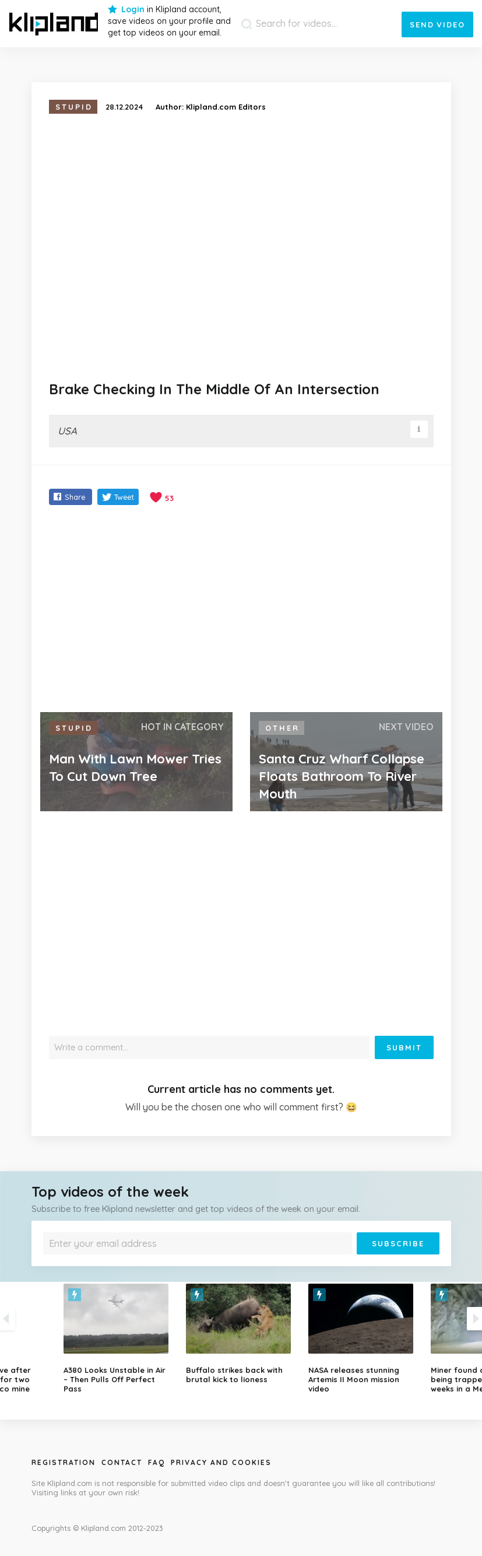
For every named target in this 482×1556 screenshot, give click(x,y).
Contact (121, 1462)
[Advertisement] (241, 610)
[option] (241, 1334)
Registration (63, 1462)
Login (133, 9)
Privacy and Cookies (221, 1462)
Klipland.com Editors (226, 106)
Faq (156, 1462)
